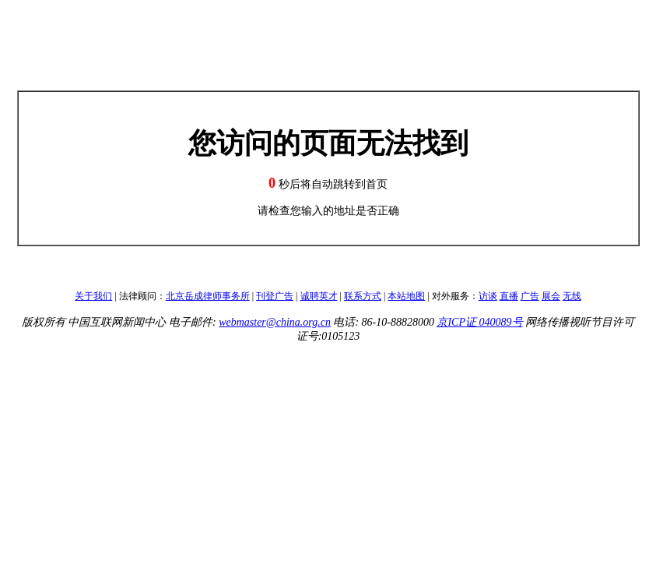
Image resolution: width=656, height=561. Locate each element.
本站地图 (406, 296)
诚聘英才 (319, 296)
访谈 (488, 296)
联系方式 (362, 296)
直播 (509, 296)
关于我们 (93, 296)
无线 (572, 296)
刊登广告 (274, 296)
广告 (530, 296)
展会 (551, 296)
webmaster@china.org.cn (275, 322)
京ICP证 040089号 (479, 322)
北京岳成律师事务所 (208, 296)
